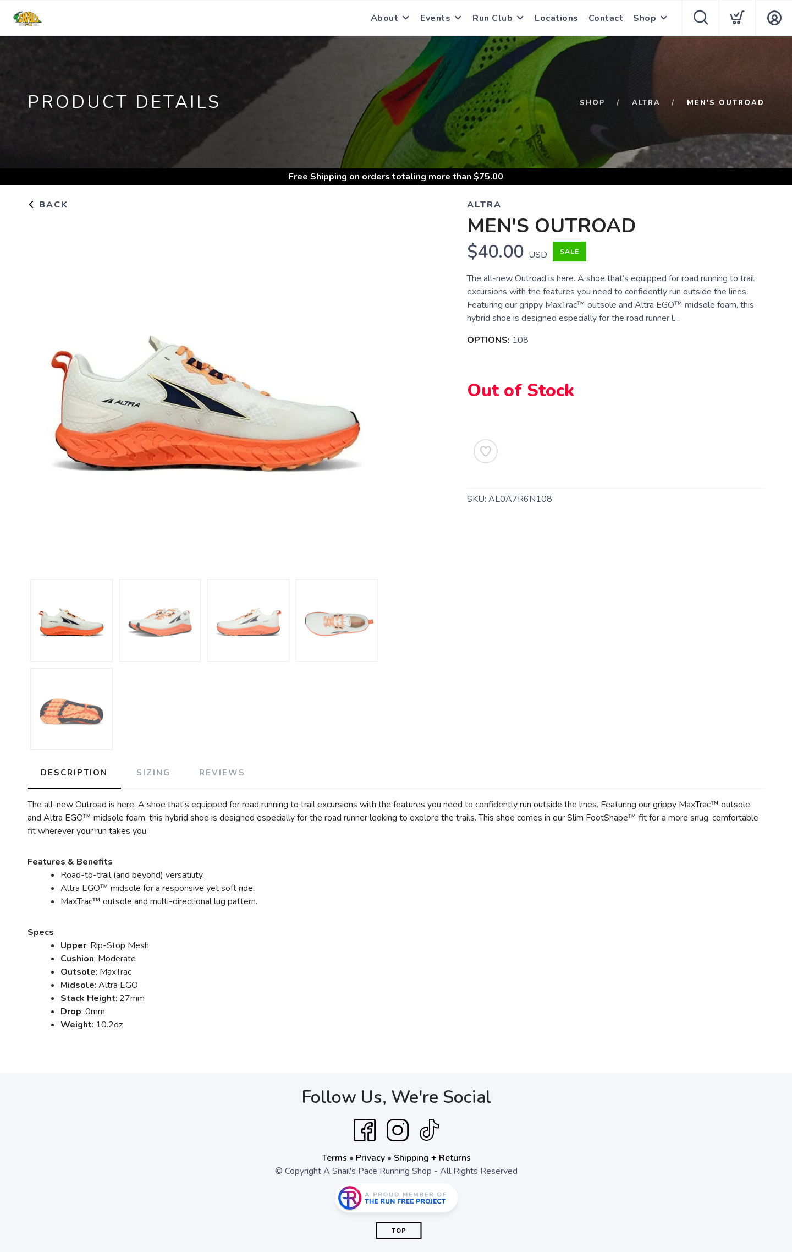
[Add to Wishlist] (486, 451)
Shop (644, 18)
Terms (334, 1158)
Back (48, 205)
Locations (557, 18)
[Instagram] (397, 1130)
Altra (646, 103)
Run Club (492, 18)
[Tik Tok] (429, 1130)
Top (399, 1231)
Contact (606, 18)
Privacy (370, 1158)
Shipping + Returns (432, 1158)
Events (435, 18)
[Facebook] (364, 1130)
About (385, 18)
